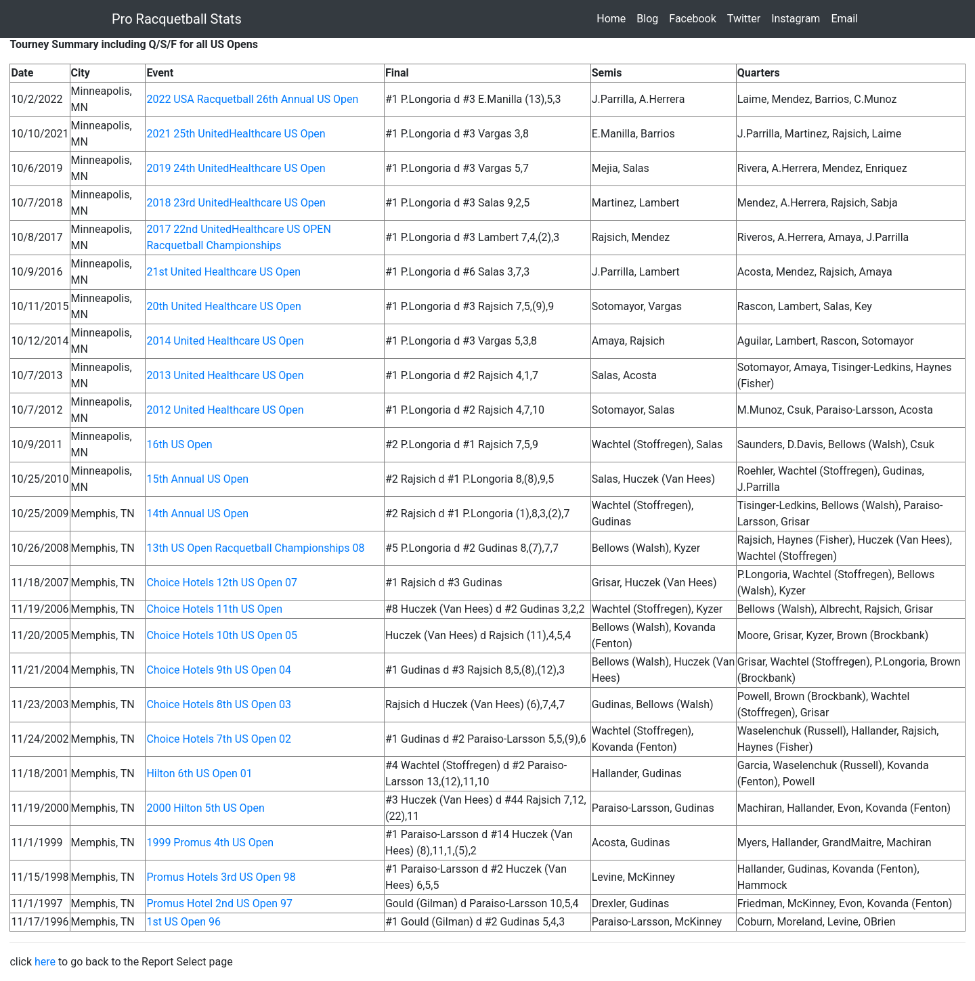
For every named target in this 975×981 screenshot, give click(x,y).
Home (614, 18)
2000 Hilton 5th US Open (205, 808)
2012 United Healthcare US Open (224, 410)
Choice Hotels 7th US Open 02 (218, 739)
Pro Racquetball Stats (177, 19)
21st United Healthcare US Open (223, 271)
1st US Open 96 (183, 921)
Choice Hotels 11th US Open (214, 609)
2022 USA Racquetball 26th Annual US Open (252, 99)
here (45, 961)
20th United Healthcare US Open (223, 306)
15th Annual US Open (197, 479)
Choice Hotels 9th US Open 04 (218, 669)
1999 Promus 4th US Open (210, 842)
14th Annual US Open (197, 513)
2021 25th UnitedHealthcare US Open (235, 133)
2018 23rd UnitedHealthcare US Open (236, 202)
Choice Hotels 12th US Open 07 (221, 582)
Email (847, 18)
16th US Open (179, 444)
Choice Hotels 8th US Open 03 (218, 704)
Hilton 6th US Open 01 (199, 773)
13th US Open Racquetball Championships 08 (255, 548)
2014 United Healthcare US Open (224, 340)
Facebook (695, 18)
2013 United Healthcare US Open (224, 375)
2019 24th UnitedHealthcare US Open (235, 168)
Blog (650, 18)
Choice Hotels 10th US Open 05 (221, 635)
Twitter (746, 18)
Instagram (798, 18)
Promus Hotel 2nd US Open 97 (219, 903)
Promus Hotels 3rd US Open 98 (220, 877)
